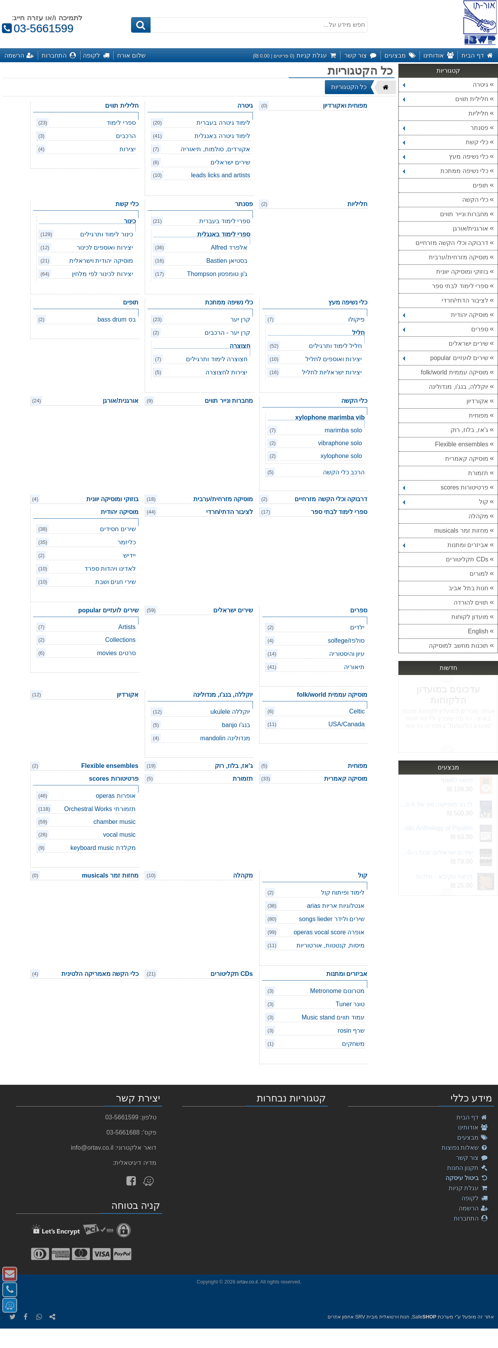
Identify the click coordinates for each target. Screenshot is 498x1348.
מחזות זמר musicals (461, 530)
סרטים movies (116, 653)
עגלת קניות (468, 1188)
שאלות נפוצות (465, 1147)
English (478, 631)
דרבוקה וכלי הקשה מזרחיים (452, 243)
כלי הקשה (475, 199)
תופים (480, 185)
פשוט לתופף (456, 780)
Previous (447, 748)
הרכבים (126, 136)
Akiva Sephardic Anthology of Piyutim (435, 828)
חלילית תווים (445, 99)
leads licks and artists (220, 175)
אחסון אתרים (341, 1317)
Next (447, 679)
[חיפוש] (141, 25)
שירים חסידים (117, 529)
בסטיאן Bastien (226, 260)
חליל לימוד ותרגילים (335, 346)
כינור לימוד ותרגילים (106, 234)
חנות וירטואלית (394, 1317)
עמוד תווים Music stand (333, 1017)
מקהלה (478, 516)
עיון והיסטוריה (347, 653)
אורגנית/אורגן (470, 228)
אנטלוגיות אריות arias (336, 905)
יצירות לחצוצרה (226, 372)
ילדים (357, 627)
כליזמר (126, 542)
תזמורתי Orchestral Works (100, 809)
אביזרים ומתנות (445, 545)
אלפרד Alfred (229, 247)
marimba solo (343, 430)
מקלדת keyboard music (103, 847)
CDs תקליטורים (467, 559)
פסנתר (445, 127)
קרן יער (240, 319)
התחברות (471, 1218)
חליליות (478, 113)
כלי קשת (445, 142)
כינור (130, 221)
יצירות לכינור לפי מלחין (102, 274)
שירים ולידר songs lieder (332, 919)
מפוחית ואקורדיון (345, 105)
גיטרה (445, 84)
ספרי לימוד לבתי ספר (460, 286)
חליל (358, 332)
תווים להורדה (471, 602)
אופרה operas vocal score (329, 932)
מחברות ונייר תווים (464, 214)
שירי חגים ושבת (115, 582)
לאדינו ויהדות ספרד (110, 568)
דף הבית (472, 1117)
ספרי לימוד (121, 122)
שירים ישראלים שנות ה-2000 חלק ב (435, 852)
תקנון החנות (467, 1167)
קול (445, 501)
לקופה (474, 1198)
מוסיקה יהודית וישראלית (101, 260)
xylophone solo (341, 456)
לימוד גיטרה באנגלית (222, 136)
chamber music (114, 821)
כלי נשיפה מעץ (445, 156)
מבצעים (472, 1137)
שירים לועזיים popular (445, 358)
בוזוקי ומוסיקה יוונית (462, 271)
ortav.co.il (247, 1282)
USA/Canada (346, 724)
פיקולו (356, 319)
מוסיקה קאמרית (466, 458)
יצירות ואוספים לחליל (333, 359)
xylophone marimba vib (330, 417)
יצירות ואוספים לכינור (105, 247)
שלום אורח (131, 55)
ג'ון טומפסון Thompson (217, 274)
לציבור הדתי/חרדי (465, 300)
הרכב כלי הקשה (344, 472)
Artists (126, 627)
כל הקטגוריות (348, 87)
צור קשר (472, 1157)
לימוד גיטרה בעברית (223, 122)
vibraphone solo (340, 443)
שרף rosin (351, 1030)
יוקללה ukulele (230, 711)
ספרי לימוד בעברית (224, 221)
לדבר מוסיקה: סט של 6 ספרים (435, 804)
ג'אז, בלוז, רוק (469, 430)
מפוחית (478, 415)
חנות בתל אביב (468, 588)
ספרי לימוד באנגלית (223, 234)
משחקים (353, 1043)
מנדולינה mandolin (225, 738)
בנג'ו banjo (236, 725)
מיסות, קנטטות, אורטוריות (330, 945)
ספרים (445, 329)
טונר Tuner (350, 1004)
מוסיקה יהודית (445, 314)
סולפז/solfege (346, 640)
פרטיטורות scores (445, 487)
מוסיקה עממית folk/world (454, 372)
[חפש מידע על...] (249, 25)
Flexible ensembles (461, 444)
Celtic (357, 711)
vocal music (119, 834)
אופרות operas (115, 795)
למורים (479, 573)
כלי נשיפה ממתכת (445, 171)
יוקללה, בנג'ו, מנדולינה (458, 386)
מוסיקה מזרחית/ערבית (458, 257)
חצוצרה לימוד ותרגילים (216, 359)
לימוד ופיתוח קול (343, 892)
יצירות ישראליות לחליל (332, 372)
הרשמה (473, 1208)
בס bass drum (116, 319)
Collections (120, 639)
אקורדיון (477, 401)
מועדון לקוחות (469, 617)
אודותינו (473, 1127)
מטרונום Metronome (337, 991)
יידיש (129, 555)
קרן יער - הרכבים (227, 332)
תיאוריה (354, 667)
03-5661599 (37, 28)
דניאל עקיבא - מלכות (444, 876)
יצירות (127, 149)
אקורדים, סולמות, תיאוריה (215, 149)
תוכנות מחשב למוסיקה (458, 645)
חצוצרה (240, 346)
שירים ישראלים (468, 343)
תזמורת (478, 473)
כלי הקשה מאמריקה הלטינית (99, 973)
